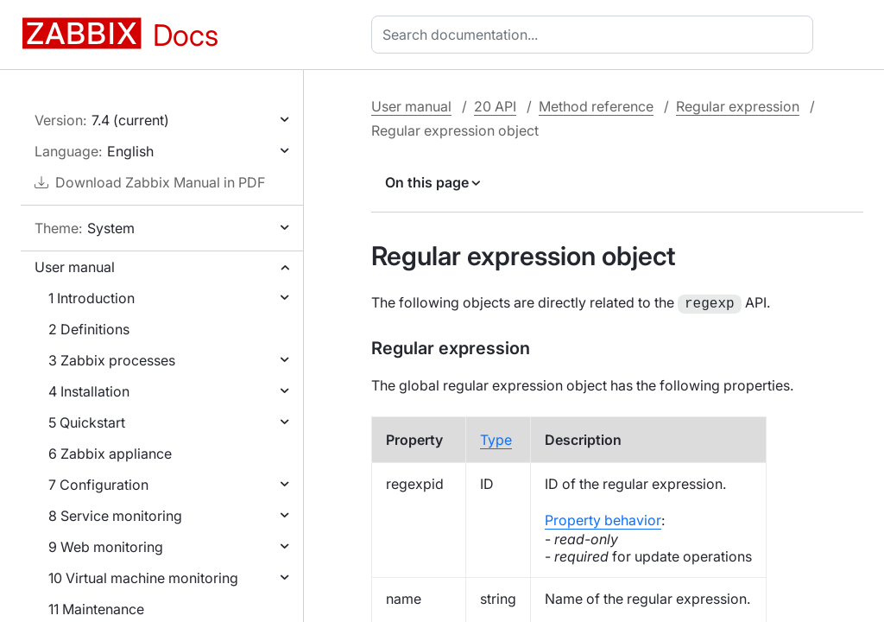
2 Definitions (88, 329)
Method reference (596, 106)
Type (496, 438)
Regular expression (737, 106)
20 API (495, 106)
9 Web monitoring (105, 546)
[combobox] (595, 34)
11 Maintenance (96, 609)
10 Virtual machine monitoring (143, 578)
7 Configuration (98, 484)
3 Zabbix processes (111, 360)
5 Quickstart (86, 422)
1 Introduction (91, 298)
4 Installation (88, 391)
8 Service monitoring (115, 515)
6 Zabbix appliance (110, 453)
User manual (75, 267)
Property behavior (603, 518)
